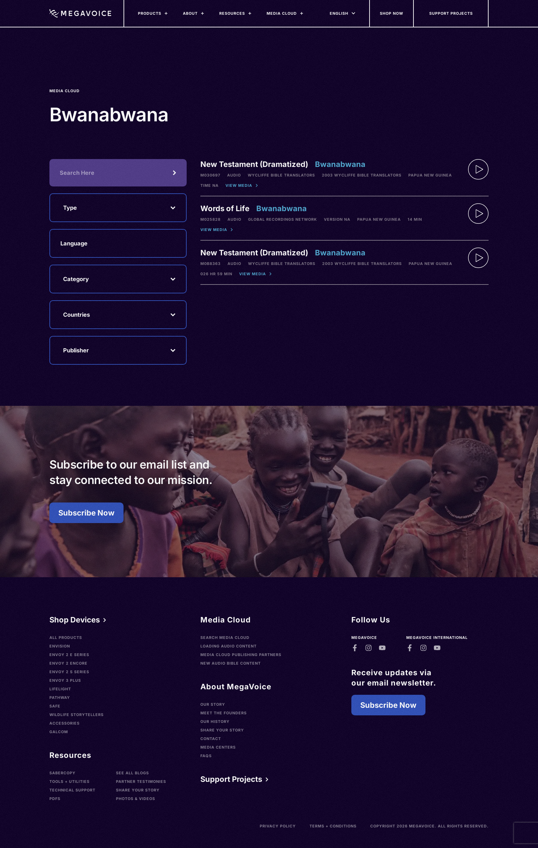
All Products (65, 637)
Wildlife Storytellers (76, 714)
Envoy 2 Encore (68, 663)
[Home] (80, 13)
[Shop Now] (392, 13)
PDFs (54, 798)
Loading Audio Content (228, 646)
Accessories (64, 723)
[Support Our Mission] (451, 13)
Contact (210, 738)
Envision (59, 646)
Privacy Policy (278, 826)
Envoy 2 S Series (69, 671)
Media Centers (218, 747)
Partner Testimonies (141, 781)
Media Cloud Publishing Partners (240, 654)
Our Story (212, 704)
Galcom (58, 731)
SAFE (54, 706)
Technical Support (72, 790)
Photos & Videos (135, 798)
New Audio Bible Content (230, 663)
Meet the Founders (223, 713)
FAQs (206, 755)
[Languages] (339, 13)
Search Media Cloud (224, 637)
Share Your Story (138, 790)
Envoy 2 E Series (69, 654)
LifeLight (60, 689)
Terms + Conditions (332, 826)
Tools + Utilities (69, 781)
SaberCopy (62, 773)
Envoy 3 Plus (65, 680)
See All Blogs (132, 773)
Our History (215, 721)
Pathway (59, 697)
